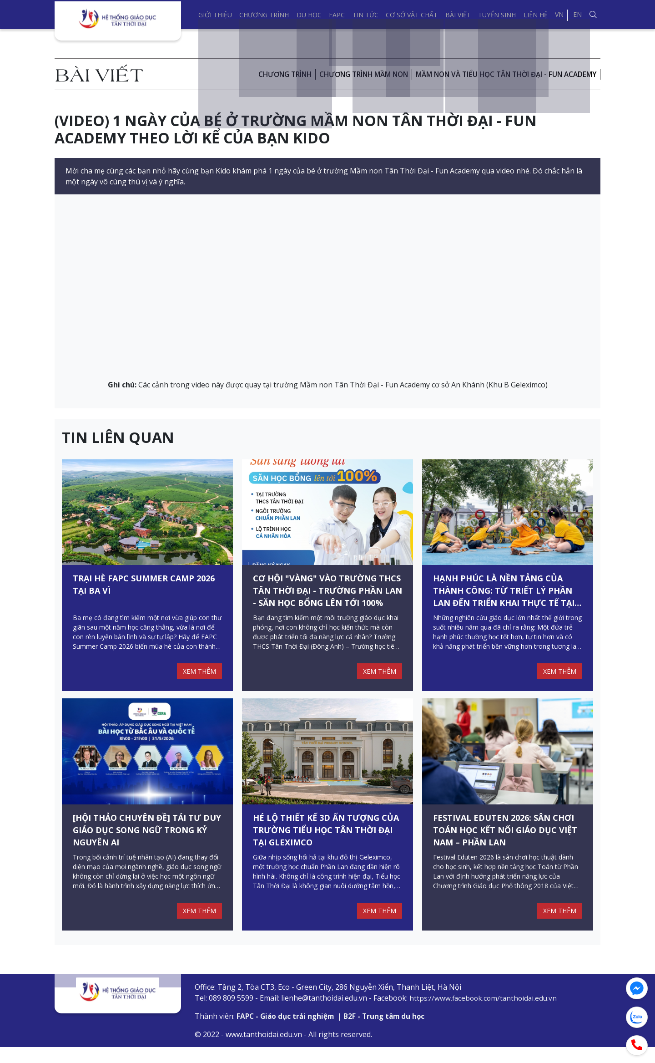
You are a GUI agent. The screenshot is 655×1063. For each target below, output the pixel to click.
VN (559, 14)
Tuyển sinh (497, 14)
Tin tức (365, 14)
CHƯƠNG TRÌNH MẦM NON (350, 74)
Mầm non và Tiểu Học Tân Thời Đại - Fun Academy (500, 74)
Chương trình (264, 14)
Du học (309, 14)
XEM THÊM (198, 679)
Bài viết (458, 14)
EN (577, 14)
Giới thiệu (215, 14)
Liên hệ (536, 14)
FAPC (337, 14)
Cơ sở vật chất (412, 14)
